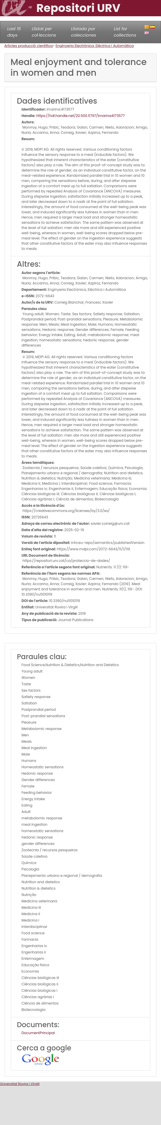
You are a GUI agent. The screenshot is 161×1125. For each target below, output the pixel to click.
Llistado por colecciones (83, 32)
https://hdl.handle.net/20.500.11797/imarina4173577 (80, 115)
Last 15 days (14, 32)
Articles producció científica (28, 45)
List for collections (125, 32)
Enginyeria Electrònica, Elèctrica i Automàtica (95, 45)
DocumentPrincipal (38, 1032)
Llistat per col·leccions (44, 32)
